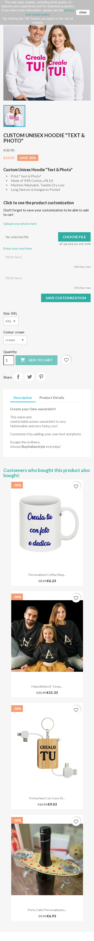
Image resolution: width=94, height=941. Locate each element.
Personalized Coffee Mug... (47, 575)
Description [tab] (22, 398)
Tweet (29, 376)
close (83, 12)
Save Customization (66, 298)
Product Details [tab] (51, 398)
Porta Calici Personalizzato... (47, 910)
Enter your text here (17, 248)
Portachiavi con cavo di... (47, 798)
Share (18, 376)
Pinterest (41, 376)
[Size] (11, 321)
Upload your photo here (20, 223)
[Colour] (15, 340)
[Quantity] (8, 360)
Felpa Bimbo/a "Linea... (47, 686)
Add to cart (36, 360)
